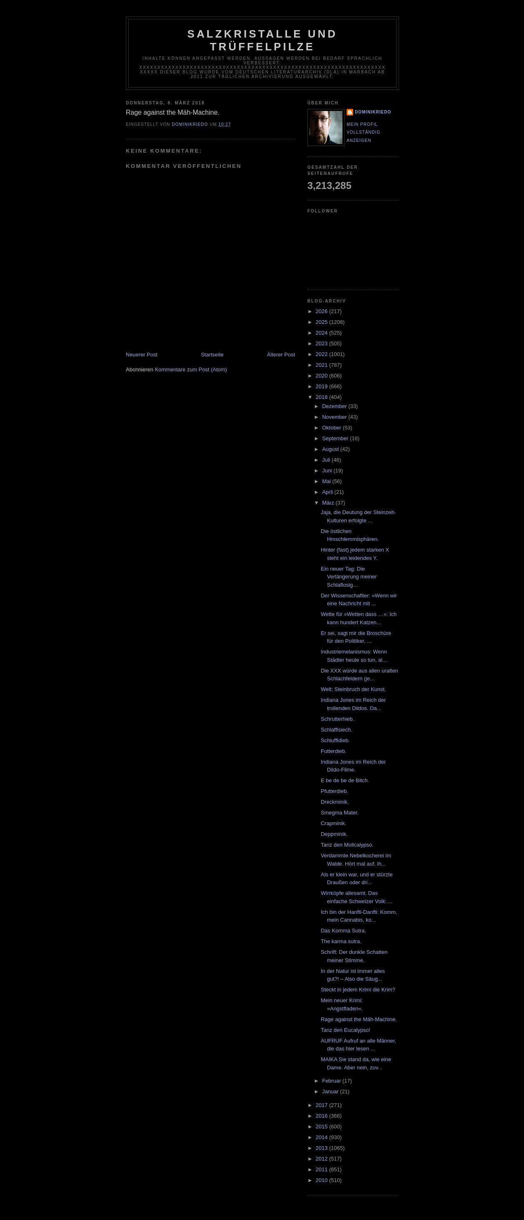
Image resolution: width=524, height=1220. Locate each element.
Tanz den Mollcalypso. (347, 845)
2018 (322, 397)
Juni (327, 470)
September (336, 438)
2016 (322, 1116)
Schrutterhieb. (337, 719)
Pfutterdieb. (334, 791)
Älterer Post (281, 355)
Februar (332, 1081)
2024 (322, 333)
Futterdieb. (333, 751)
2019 (322, 386)
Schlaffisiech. (336, 730)
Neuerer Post (142, 355)
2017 (322, 1105)
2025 (322, 322)
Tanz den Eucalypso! (345, 1030)
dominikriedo (373, 112)
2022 (322, 354)
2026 (322, 311)
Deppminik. (334, 834)
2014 (322, 1137)
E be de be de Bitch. (345, 780)
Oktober (332, 428)
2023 (322, 343)
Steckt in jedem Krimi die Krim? (358, 989)
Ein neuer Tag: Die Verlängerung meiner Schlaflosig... (349, 577)
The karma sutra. (341, 941)
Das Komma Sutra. (343, 930)
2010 (322, 1180)
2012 (322, 1159)
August (331, 449)
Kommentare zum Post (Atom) (191, 369)
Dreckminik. (335, 802)
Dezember (335, 406)
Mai (327, 481)
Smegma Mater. (340, 812)
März (329, 503)
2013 (322, 1148)
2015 (322, 1126)
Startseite (212, 355)
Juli (327, 460)
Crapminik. (333, 823)
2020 (322, 376)
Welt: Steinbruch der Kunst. (353, 689)
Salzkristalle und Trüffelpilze (262, 40)
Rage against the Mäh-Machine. (359, 1019)
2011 (322, 1169)
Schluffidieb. (335, 740)
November (335, 417)
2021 (322, 365)
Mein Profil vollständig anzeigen (363, 132)
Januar (331, 1091)
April (328, 492)
